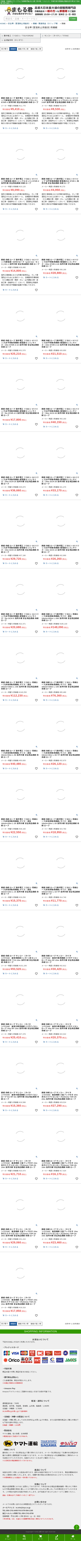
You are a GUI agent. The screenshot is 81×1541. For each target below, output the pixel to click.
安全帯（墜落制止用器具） (19, 24)
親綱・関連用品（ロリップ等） (46, 24)
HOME (3, 24)
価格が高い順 (36, 49)
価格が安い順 (23, 49)
